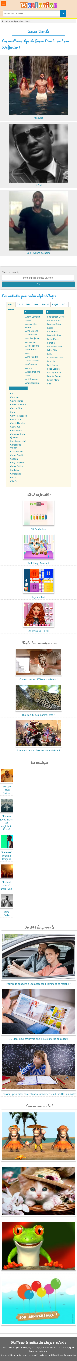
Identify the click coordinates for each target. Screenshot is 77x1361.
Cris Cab (14, 481)
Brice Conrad (53, 368)
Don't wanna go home (38, 251)
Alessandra (30, 341)
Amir (27, 353)
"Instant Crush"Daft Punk (7, 883)
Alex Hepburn (32, 345)
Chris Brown (16, 430)
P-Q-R (55, 304)
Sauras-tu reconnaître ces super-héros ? (38, 749)
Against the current (31, 326)
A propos (5, 1355)
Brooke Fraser (54, 376)
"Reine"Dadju (7, 912)
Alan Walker (31, 334)
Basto (50, 327)
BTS (49, 383)
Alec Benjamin (32, 338)
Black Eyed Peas (55, 357)
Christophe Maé (18, 440)
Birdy (49, 353)
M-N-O (45, 304)
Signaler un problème (47, 1355)
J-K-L (36, 304)
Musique (14, 21)
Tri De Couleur (38, 527)
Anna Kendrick (32, 356)
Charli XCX (15, 426)
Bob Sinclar (52, 364)
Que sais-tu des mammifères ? (38, 713)
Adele (28, 320)
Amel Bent (30, 349)
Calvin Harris (16, 400)
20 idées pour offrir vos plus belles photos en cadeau (38, 1037)
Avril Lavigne (31, 379)
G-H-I (28, 304)
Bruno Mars (53, 379)
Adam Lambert (32, 316)
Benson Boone (54, 346)
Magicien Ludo (38, 595)
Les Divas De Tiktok (38, 629)
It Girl (38, 183)
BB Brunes (52, 331)
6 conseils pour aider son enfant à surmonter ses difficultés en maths (38, 1092)
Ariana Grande (32, 360)
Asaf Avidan (31, 364)
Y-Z (19, 309)
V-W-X (11, 309)
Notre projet (15, 1355)
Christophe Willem (15, 446)
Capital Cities (17, 408)
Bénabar (51, 342)
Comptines (15, 473)
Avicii (27, 375)
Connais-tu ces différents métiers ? (38, 677)
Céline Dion (15, 419)
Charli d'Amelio (17, 423)
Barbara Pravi (53, 320)
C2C (12, 393)
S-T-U (64, 304)
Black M (51, 361)
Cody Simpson (17, 462)
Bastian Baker (54, 324)
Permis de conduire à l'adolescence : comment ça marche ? (38, 982)
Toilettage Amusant (38, 561)
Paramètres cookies (67, 1355)
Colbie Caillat (17, 466)
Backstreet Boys (55, 316)
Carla (12, 411)
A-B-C (11, 304)
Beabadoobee (54, 335)
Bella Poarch (53, 338)
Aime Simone (31, 330)
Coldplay (14, 469)
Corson (13, 477)
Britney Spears (54, 372)
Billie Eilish (52, 350)
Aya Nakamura (32, 382)
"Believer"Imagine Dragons (7, 854)
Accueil (5, 21)
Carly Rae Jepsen (18, 415)
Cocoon (14, 458)
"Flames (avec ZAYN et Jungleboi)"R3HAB (7, 821)
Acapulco (38, 116)
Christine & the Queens (17, 436)
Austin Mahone (32, 371)
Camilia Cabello (18, 404)
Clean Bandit (16, 455)
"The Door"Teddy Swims (7, 788)
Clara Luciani (16, 451)
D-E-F (20, 304)
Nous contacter (29, 1355)
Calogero (14, 397)
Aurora (28, 367)
